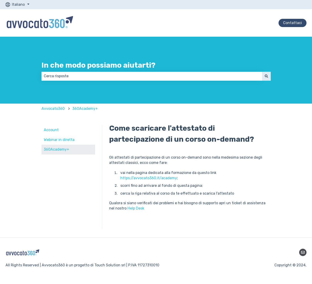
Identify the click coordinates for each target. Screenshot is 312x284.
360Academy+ (85, 108)
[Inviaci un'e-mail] (302, 252)
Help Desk (135, 208)
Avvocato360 (53, 108)
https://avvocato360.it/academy (148, 178)
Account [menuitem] (51, 130)
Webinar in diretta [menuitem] (59, 140)
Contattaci (292, 23)
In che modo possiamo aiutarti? (98, 65)
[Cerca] (266, 76)
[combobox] (151, 76)
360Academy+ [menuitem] (56, 149)
